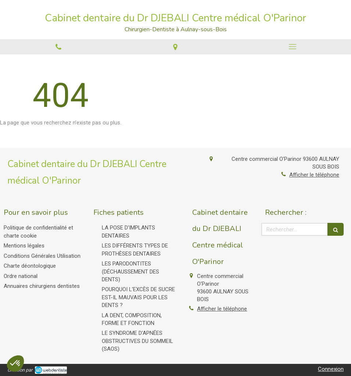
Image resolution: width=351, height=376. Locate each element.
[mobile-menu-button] (292, 46)
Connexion (331, 369)
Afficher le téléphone (314, 174)
